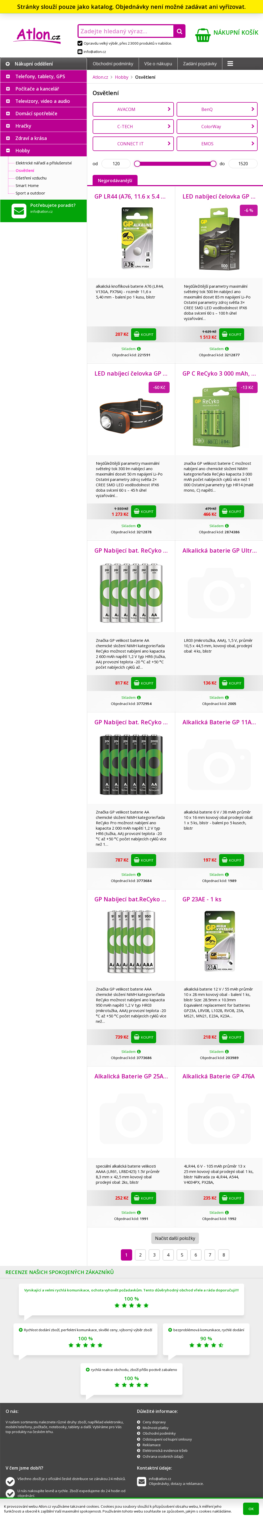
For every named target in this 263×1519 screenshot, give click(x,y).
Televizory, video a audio (42, 101)
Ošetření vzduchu (31, 178)
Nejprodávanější (115, 180)
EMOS (207, 144)
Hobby (22, 150)
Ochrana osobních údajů (163, 1456)
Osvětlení (25, 170)
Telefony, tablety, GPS (40, 76)
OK (251, 1508)
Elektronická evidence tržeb (165, 1450)
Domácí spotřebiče (36, 113)
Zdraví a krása (31, 138)
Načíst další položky (175, 1238)
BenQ (207, 109)
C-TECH (125, 126)
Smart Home (27, 185)
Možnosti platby (156, 1427)
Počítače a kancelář (37, 88)
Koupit (143, 334)
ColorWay (211, 126)
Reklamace (152, 1444)
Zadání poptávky (200, 64)
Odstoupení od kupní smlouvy (167, 1439)
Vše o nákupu (158, 64)
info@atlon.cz (92, 51)
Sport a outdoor (30, 193)
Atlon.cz (100, 77)
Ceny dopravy (154, 1422)
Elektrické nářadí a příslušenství (44, 162)
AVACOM (126, 109)
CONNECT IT (130, 144)
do (222, 164)
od (95, 164)
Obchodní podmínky (113, 64)
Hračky (23, 126)
